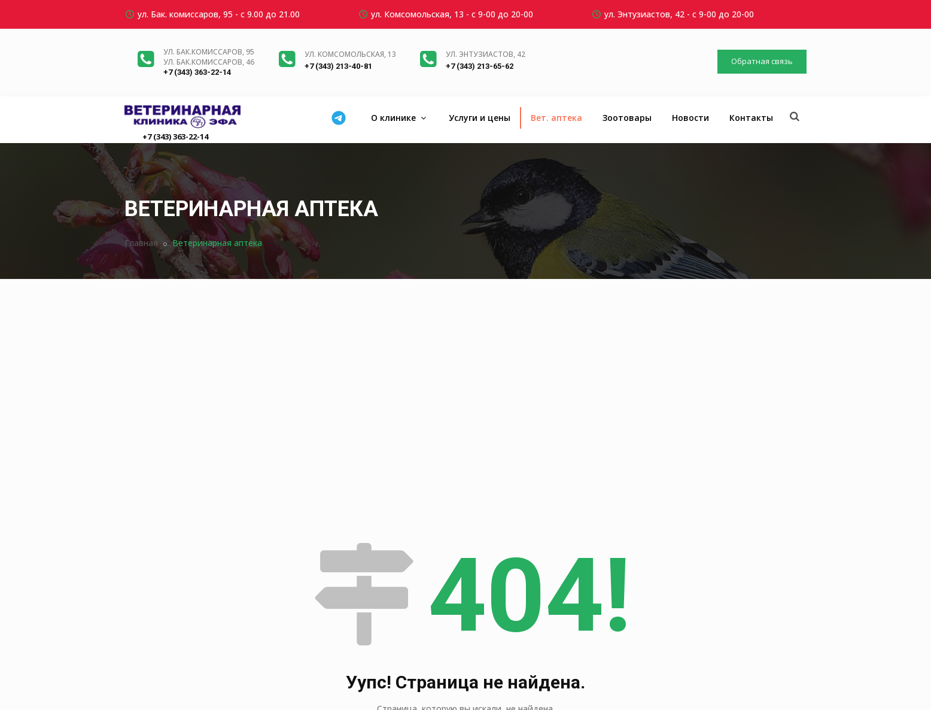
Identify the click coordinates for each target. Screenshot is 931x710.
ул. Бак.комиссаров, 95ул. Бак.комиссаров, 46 (208, 57)
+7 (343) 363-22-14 (197, 72)
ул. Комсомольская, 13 (350, 54)
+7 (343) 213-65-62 (479, 66)
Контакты (751, 117)
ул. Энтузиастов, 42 (485, 54)
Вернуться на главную (466, 592)
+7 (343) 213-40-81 (338, 66)
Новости (690, 117)
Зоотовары (627, 117)
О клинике (399, 117)
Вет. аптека (556, 117)
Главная (141, 242)
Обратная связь (762, 61)
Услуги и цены (479, 117)
